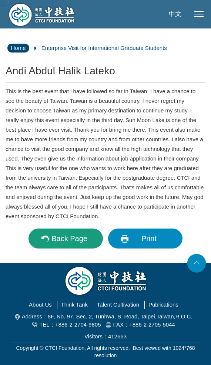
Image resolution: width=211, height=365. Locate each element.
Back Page (69, 238)
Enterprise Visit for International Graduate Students (104, 48)
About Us (40, 304)
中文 (175, 13)
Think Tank (74, 304)
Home (18, 48)
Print (149, 238)
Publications (163, 304)
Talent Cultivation (118, 304)
